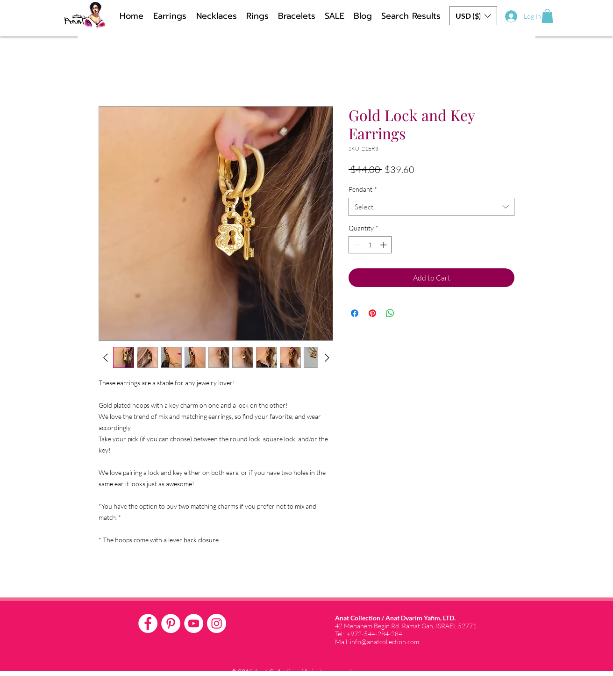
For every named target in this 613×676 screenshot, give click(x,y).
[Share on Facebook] (354, 313)
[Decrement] (356, 245)
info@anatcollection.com (384, 642)
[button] (473, 15)
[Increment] (384, 245)
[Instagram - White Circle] (216, 623)
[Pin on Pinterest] (372, 313)
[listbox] (473, 15)
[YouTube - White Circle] (193, 623)
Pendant (363, 189)
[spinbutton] (370, 245)
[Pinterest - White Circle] (170, 623)
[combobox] (431, 207)
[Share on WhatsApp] (390, 313)
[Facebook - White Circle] (147, 623)
